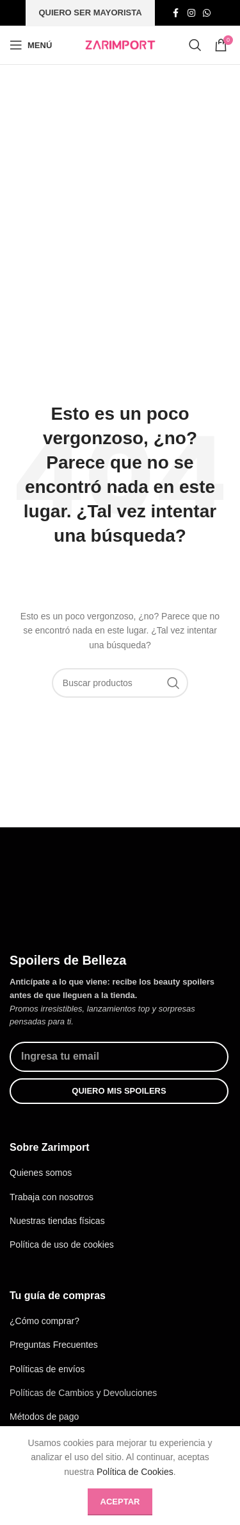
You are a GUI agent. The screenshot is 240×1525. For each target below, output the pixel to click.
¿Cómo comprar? (44, 1319)
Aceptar (120, 1501)
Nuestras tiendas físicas (57, 1219)
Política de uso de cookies (62, 1243)
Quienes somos (41, 1171)
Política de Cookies (135, 1472)
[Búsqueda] (195, 45)
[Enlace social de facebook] (176, 13)
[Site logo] (120, 44)
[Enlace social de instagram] (191, 13)
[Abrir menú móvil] (30, 45)
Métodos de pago (44, 1415)
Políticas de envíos (47, 1367)
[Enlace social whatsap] (206, 13)
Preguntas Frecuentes (54, 1343)
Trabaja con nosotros (51, 1195)
